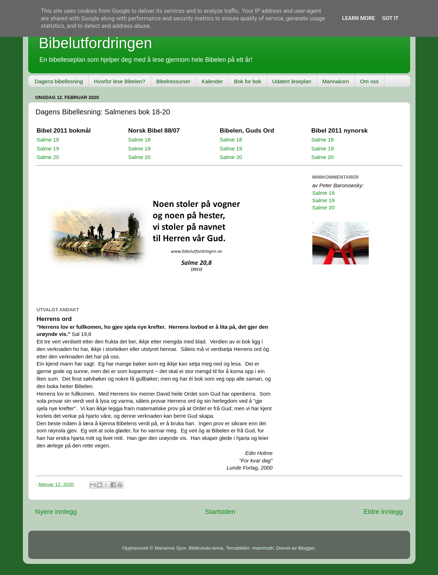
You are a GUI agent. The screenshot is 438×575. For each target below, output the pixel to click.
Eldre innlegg (383, 511)
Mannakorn (335, 81)
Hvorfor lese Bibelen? (119, 81)
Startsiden (220, 511)
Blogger (306, 548)
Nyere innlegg (56, 511)
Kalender (212, 81)
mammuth (262, 548)
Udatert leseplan (291, 81)
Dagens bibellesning (59, 81)
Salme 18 (48, 140)
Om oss (369, 81)
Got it (390, 18)
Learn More (358, 18)
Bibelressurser (173, 81)
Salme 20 (48, 157)
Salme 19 (48, 149)
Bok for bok (247, 81)
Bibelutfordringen (95, 43)
